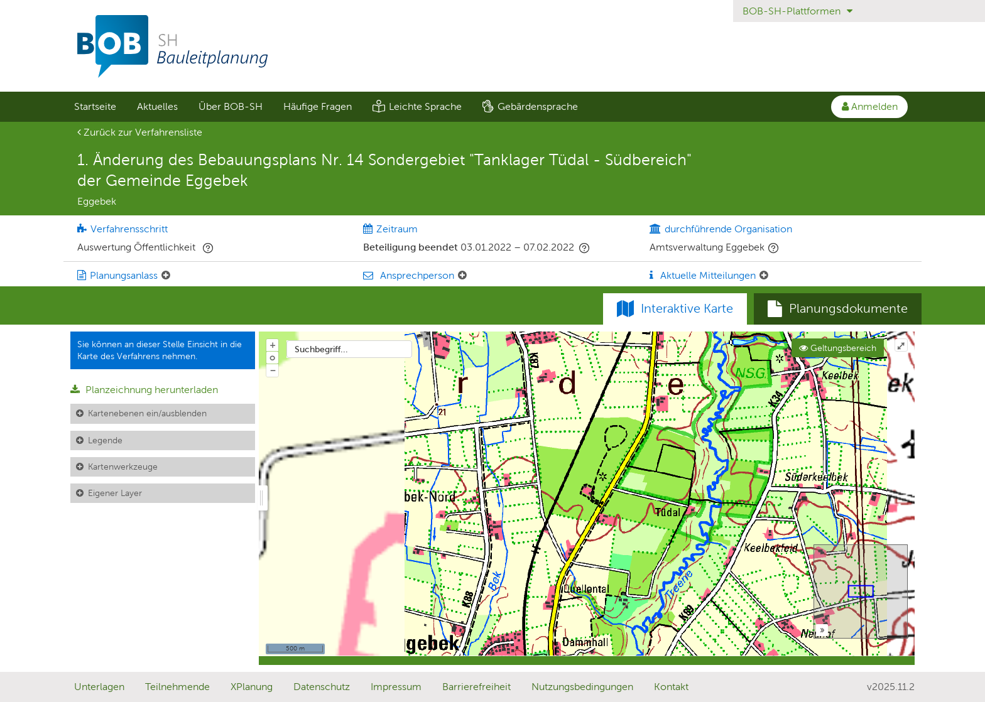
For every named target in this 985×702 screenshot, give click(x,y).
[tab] (838, 309)
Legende (105, 440)
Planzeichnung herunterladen (144, 389)
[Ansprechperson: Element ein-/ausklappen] (462, 276)
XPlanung (252, 686)
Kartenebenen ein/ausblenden (147, 413)
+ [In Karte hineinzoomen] (272, 345)
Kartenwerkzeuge (123, 467)
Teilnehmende (177, 686)
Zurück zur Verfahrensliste (139, 132)
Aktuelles (157, 106)
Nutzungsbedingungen (582, 686)
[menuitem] (94, 107)
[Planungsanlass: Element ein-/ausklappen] (165, 276)
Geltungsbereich (837, 348)
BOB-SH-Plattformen (797, 11)
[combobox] (349, 349)
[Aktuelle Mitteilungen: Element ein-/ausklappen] (763, 276)
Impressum (396, 686)
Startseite (95, 106)
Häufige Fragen (317, 106)
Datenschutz (321, 686)
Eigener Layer (115, 493)
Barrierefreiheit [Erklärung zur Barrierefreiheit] (476, 686)
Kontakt (671, 686)
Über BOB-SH (231, 106)
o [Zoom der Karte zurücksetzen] (272, 357)
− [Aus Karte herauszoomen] (272, 370)
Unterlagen (99, 686)
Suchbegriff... (321, 349)
